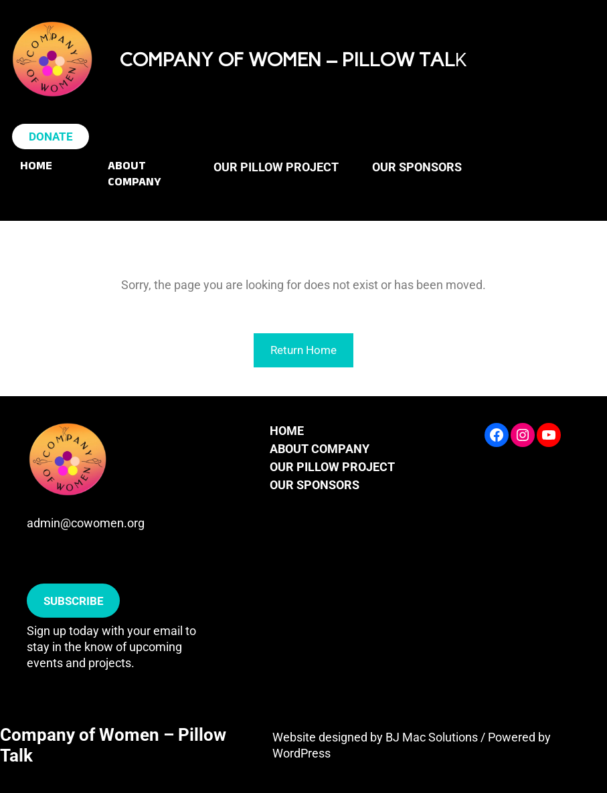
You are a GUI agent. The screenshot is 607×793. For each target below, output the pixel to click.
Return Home (303, 350)
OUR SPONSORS (314, 485)
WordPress (301, 753)
